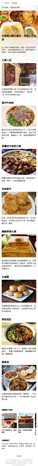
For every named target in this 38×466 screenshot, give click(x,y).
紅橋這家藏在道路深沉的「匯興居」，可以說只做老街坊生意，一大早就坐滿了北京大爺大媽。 (19, 396)
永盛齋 (21, 446)
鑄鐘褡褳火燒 (13, 446)
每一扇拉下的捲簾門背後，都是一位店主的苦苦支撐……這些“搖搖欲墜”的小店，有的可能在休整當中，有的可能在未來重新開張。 (18, 50)
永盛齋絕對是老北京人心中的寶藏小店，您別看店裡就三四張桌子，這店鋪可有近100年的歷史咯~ (19, 308)
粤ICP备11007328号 (23, 461)
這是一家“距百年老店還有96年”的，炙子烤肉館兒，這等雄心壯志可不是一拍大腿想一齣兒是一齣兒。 (19, 220)
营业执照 (13, 461)
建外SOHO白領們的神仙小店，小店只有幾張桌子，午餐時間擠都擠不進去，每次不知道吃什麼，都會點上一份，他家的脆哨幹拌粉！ (19, 134)
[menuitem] (5, 2)
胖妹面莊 (28, 446)
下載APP (5, 3)
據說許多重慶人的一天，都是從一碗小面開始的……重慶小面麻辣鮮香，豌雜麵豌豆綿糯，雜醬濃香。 (19, 351)
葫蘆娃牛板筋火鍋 (25, 444)
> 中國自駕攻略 (14, 7)
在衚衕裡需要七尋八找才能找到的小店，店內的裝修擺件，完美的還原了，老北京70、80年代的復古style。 (19, 92)
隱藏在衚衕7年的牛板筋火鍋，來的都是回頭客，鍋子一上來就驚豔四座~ (18, 179)
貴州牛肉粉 (14, 444)
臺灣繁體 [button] (16, 3)
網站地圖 (19, 456)
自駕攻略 (5, 7)
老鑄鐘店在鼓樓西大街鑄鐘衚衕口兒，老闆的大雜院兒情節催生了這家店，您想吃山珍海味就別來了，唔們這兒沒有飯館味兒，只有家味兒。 (19, 265)
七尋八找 (5, 444)
